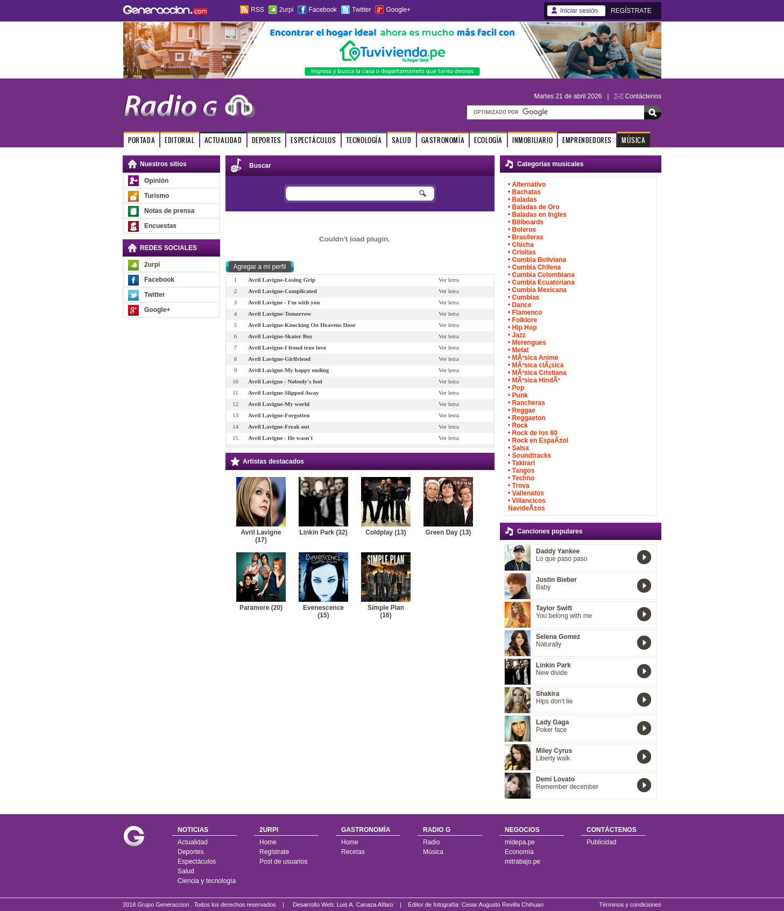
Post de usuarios (283, 861)
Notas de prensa (169, 211)
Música (433, 852)
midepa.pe (520, 842)
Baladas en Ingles (539, 214)
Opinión (156, 180)
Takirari (523, 463)
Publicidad (601, 842)
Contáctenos (643, 96)
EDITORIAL (179, 140)
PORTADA (141, 140)
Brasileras (527, 237)
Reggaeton (529, 418)
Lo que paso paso (561, 559)
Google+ (398, 9)
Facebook (322, 9)
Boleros (524, 229)
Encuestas (160, 226)
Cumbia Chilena (536, 267)
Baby (543, 587)
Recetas (353, 852)
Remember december (567, 787)
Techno (523, 478)
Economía (519, 852)
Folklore (525, 320)
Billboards (528, 222)
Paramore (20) (260, 607)
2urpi (286, 9)
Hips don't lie (554, 701)
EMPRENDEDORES (587, 140)
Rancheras (528, 403)
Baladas (524, 199)
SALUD (402, 140)
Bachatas (526, 192)
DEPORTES (266, 140)
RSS (257, 9)
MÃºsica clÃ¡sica (538, 365)
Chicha (523, 244)
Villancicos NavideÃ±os (527, 504)
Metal (520, 350)
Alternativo (529, 184)
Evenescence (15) (323, 611)
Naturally (548, 644)
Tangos (523, 470)
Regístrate (274, 852)
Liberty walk (553, 758)
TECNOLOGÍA (364, 140)
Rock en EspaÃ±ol (540, 440)
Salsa (520, 448)
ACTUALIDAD (223, 140)
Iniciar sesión (579, 11)
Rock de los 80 (534, 433)
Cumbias (526, 297)
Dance (522, 305)
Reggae (523, 410)
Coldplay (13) (385, 532)
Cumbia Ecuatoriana (543, 282)
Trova (520, 485)
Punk (520, 395)
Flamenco (527, 312)
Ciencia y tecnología (207, 881)
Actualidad (193, 842)
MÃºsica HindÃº (536, 380)
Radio (431, 842)
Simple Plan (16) (386, 611)
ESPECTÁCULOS (313, 140)
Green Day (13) (448, 532)
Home (268, 842)
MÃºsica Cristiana (539, 372)
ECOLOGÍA (488, 140)
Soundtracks (532, 455)
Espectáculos (197, 861)
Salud (186, 871)
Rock (520, 425)
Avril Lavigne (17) (261, 536)
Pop (518, 388)
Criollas (524, 252)
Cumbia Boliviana (539, 260)
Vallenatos (528, 493)
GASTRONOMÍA (443, 140)
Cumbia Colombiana (543, 275)
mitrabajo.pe (522, 861)
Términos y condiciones (630, 904)
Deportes (191, 852)
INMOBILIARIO (532, 140)
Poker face (551, 730)
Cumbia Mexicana (539, 290)
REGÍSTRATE (631, 11)
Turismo (156, 196)
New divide (552, 673)
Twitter (361, 9)
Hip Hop (524, 327)
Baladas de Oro (536, 207)
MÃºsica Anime (535, 357)
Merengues (529, 342)
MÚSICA (633, 140)
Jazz (519, 335)
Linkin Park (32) (323, 532)
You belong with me (564, 616)
